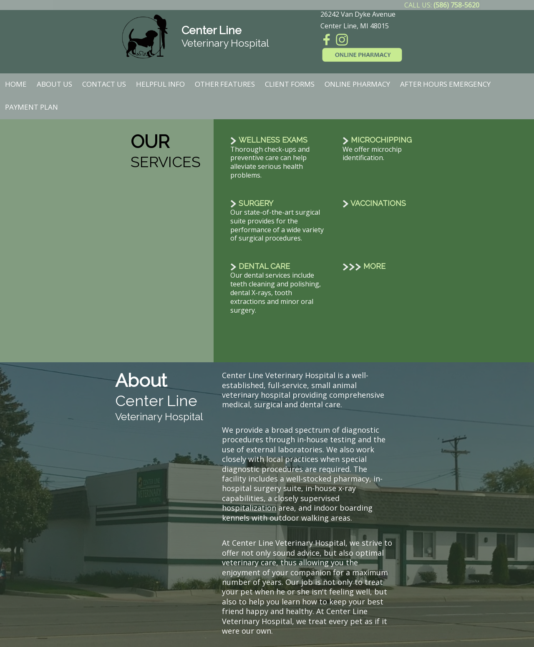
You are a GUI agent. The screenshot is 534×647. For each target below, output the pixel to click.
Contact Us (104, 84)
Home (16, 84)
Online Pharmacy (357, 84)
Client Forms (290, 84)
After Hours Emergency (445, 84)
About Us (54, 84)
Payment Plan (31, 107)
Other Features (225, 84)
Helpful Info (160, 84)
